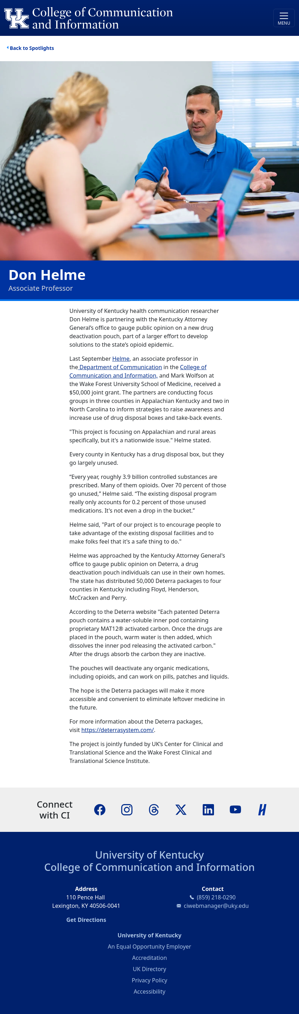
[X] (181, 809)
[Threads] (154, 809)
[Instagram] (126, 809)
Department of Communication (120, 367)
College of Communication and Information (149, 867)
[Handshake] (262, 809)
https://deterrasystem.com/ (117, 730)
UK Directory (149, 969)
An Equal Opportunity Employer (149, 946)
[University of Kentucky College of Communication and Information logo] (113, 18)
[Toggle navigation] (284, 18)
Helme (121, 358)
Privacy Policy (149, 980)
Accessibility (149, 991)
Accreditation (149, 958)
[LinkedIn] (208, 809)
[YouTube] (235, 809)
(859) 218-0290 (216, 897)
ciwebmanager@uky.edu (216, 906)
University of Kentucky (149, 854)
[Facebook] (99, 809)
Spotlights (41, 48)
